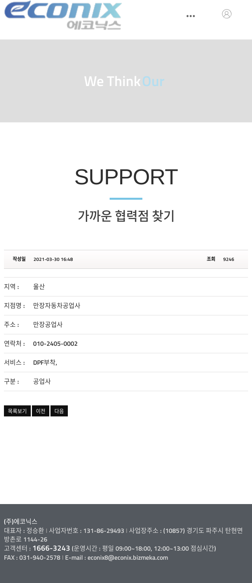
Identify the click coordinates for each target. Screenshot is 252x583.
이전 (40, 411)
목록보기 (17, 411)
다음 (59, 411)
